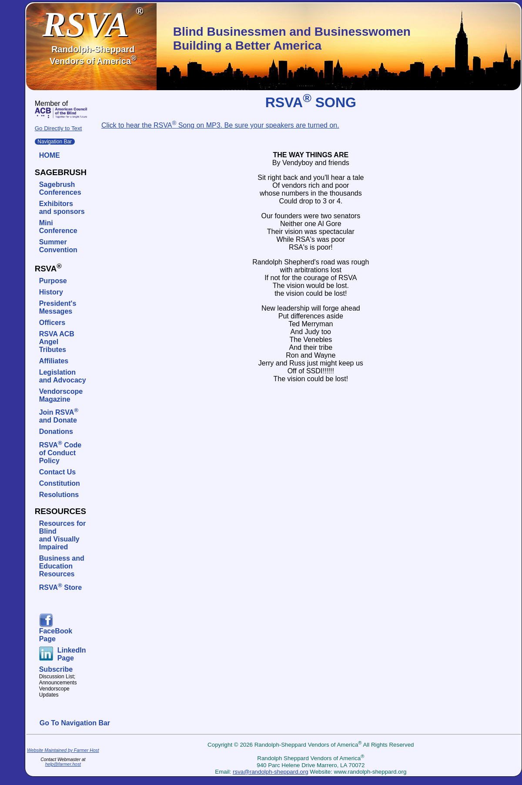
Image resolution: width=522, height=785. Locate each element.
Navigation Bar (55, 142)
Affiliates (54, 361)
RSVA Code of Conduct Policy (60, 452)
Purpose (53, 280)
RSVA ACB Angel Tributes (56, 341)
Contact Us (57, 472)
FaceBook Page (55, 635)
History (51, 292)
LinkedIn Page (71, 654)
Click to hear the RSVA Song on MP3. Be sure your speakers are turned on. (220, 125)
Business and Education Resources (61, 566)
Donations (56, 431)
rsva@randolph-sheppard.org (270, 771)
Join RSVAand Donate (58, 416)
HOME (49, 155)
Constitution (59, 483)
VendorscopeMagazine (61, 395)
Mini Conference (58, 226)
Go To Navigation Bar (75, 723)
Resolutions (59, 494)
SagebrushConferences (60, 188)
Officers (52, 322)
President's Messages (58, 307)
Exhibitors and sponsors (62, 207)
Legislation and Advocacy (62, 376)
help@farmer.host (63, 764)
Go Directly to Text (58, 128)
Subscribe (56, 669)
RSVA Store (60, 587)
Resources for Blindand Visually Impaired (62, 535)
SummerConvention (58, 246)
